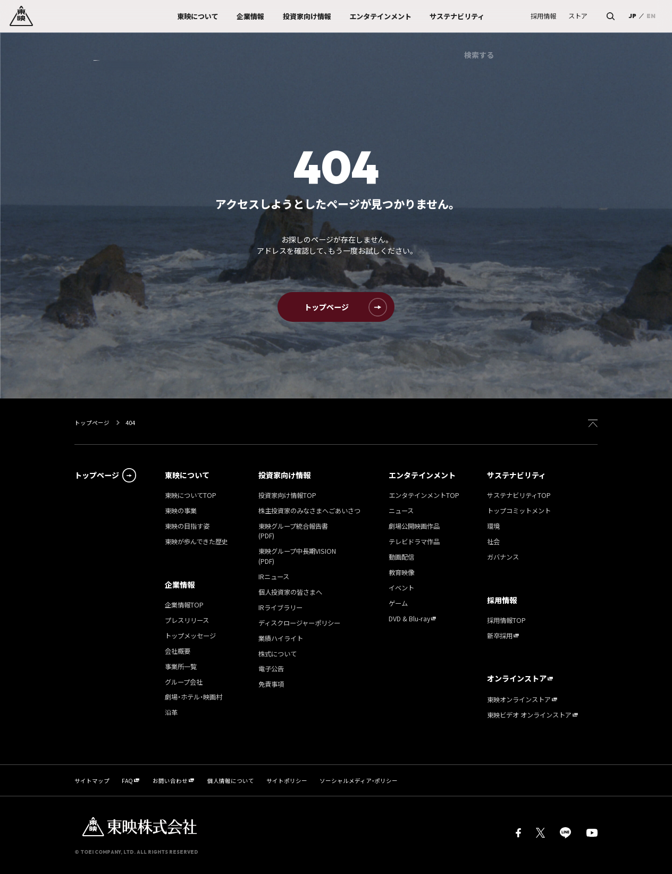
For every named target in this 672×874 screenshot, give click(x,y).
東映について (187, 475)
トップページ (92, 423)
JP (632, 16)
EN (651, 16)
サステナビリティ (516, 475)
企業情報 (180, 584)
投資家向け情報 (284, 475)
